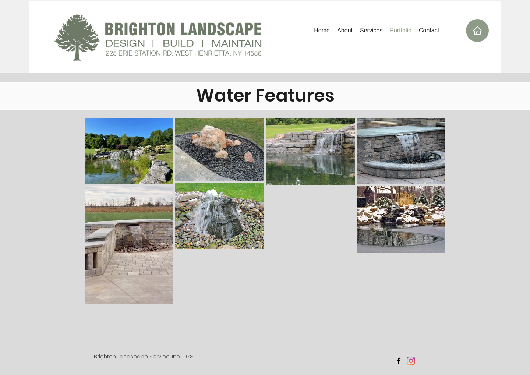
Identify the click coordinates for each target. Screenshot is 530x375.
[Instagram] (411, 361)
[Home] (477, 30)
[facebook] (399, 361)
